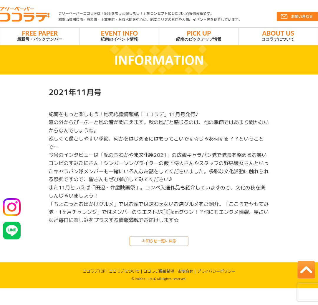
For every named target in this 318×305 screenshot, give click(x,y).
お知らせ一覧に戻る (159, 242)
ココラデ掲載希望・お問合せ (168, 272)
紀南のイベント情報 (119, 35)
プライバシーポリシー (216, 272)
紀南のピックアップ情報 (199, 35)
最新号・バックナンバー (40, 35)
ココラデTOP (94, 272)
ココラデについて (278, 35)
